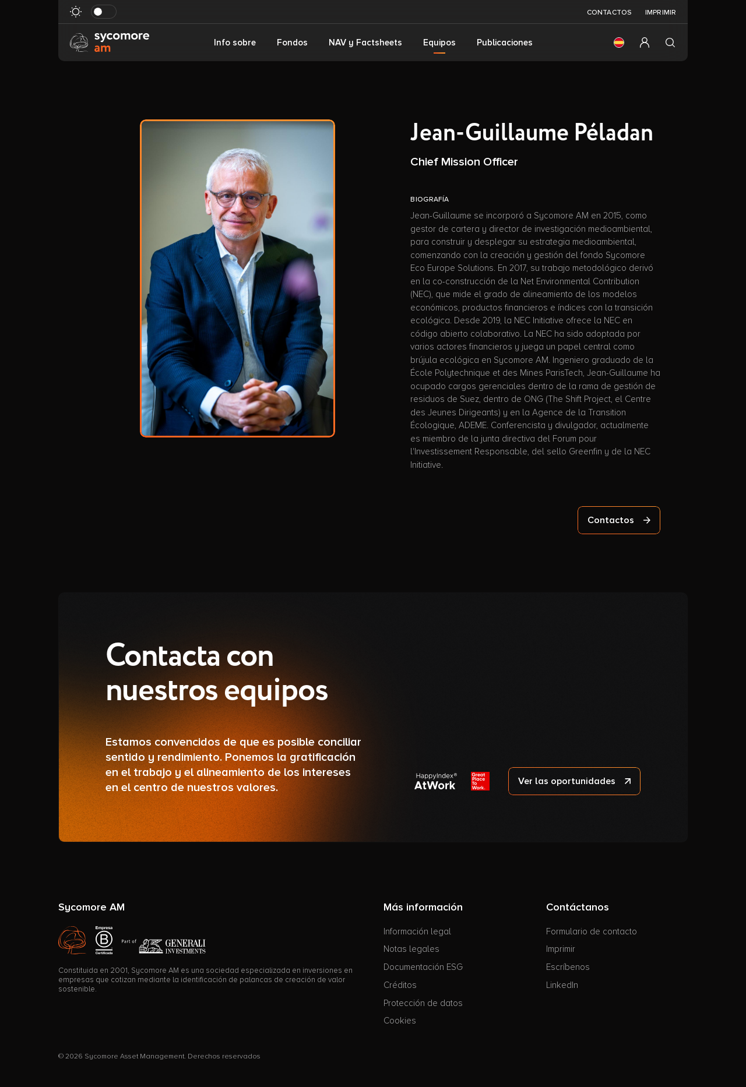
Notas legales (411, 949)
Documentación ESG (423, 967)
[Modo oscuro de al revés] (104, 12)
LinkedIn (562, 985)
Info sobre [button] (235, 42)
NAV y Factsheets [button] (365, 42)
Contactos (609, 12)
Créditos (400, 985)
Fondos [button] (292, 42)
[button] (618, 42)
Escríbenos (568, 967)
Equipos (439, 42)
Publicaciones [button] (505, 42)
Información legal (417, 931)
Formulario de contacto (591, 931)
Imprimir (660, 12)
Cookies (399, 1020)
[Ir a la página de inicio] (109, 42)
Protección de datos (423, 1003)
